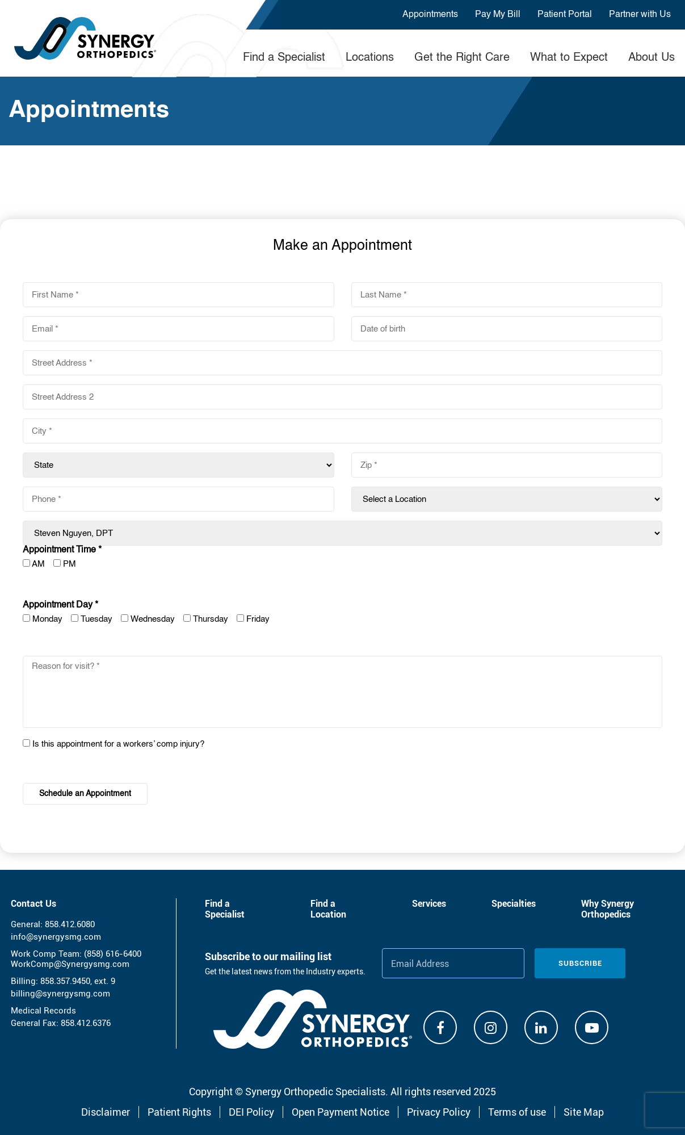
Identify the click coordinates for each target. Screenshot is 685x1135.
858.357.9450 (65, 981)
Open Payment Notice (340, 1112)
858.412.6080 (70, 924)
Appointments (430, 14)
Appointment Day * (60, 605)
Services (429, 903)
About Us (651, 58)
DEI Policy (251, 1112)
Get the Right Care (462, 58)
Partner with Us (640, 14)
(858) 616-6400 (112, 954)
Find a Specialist (284, 58)
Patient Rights (179, 1112)
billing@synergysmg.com (60, 994)
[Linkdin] (541, 1027)
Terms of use (517, 1112)
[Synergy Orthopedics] (312, 1019)
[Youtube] (591, 1027)
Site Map (584, 1112)
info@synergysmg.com (56, 937)
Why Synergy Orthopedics (607, 909)
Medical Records (43, 1011)
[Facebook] (440, 1027)
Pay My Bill (497, 14)
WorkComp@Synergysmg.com (70, 964)
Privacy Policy (438, 1112)
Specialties (513, 903)
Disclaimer (105, 1112)
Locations (370, 58)
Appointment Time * (62, 550)
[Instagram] (490, 1027)
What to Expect (569, 58)
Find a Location (328, 909)
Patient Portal (564, 14)
